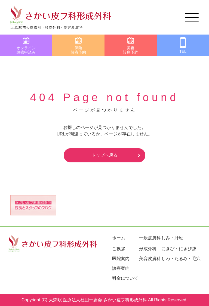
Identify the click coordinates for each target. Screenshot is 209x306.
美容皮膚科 (150, 258)
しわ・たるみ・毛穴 (181, 258)
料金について (125, 278)
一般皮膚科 (150, 238)
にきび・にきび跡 (178, 248)
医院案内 (121, 258)
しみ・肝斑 (172, 238)
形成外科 (147, 248)
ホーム (118, 238)
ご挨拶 (118, 248)
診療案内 (121, 268)
